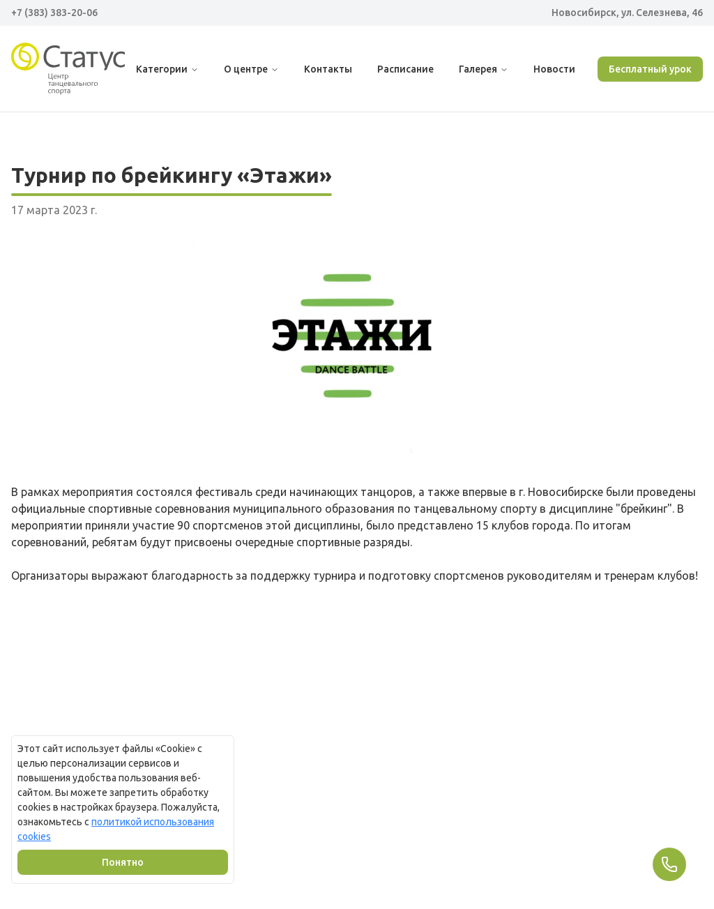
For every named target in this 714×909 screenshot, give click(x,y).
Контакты (328, 69)
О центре (251, 69)
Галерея (483, 69)
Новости (554, 69)
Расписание (405, 69)
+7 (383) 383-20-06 (54, 12)
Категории (167, 69)
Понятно (123, 862)
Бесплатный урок (650, 69)
